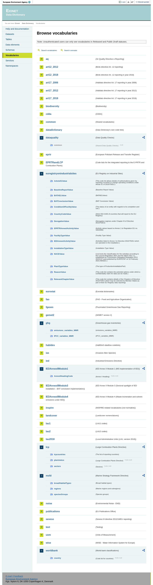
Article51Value (60, 181)
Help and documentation (17, 29)
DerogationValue (61, 221)
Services (10, 60)
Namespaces (12, 66)
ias (47, 353)
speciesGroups (61, 494)
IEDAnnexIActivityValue (64, 241)
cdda (48, 114)
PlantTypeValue (61, 266)
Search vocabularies (49, 50)
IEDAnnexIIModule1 (57, 368)
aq (47, 59)
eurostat (50, 291)
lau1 (48, 423)
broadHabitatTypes (62, 483)
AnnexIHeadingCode (63, 376)
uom (48, 535)
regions (57, 489)
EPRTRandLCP (54, 162)
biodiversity (52, 106)
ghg (48, 323)
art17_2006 (52, 82)
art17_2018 (52, 98)
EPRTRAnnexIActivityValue (66, 228)
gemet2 (50, 315)
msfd (48, 475)
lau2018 (50, 439)
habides (50, 345)
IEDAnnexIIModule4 (57, 396)
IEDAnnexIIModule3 (57, 385)
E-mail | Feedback (14, 576)
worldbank (52, 550)
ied (47, 361)
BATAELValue (60, 195)
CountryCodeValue (62, 214)
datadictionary (54, 130)
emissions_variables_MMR (66, 330)
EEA (17, 2)
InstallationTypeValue (63, 248)
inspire (49, 407)
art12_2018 (52, 75)
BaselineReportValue (63, 190)
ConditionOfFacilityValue (65, 207)
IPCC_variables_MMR (64, 336)
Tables (9, 39)
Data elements (12, 45)
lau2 (48, 431)
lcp (47, 447)
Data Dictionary (28, 23)
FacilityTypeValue (62, 235)
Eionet (17, 23)
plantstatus (59, 460)
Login (123, 2)
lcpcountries (59, 454)
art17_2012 (52, 90)
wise (48, 542)
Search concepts (70, 50)
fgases (49, 307)
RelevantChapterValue (64, 279)
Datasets (10, 34)
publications (53, 511)
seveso (50, 519)
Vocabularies (12, 55)
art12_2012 (52, 67)
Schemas (10, 50)
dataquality (52, 137)
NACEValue (59, 254)
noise (49, 503)
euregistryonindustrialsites (61, 173)
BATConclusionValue (63, 201)
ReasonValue (60, 272)
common (51, 122)
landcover (51, 415)
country (57, 558)
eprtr (48, 154)
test (48, 527)
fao (47, 299)
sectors (57, 466)
